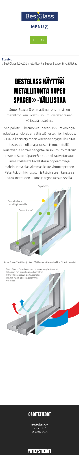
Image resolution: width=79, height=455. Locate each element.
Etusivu (7, 59)
